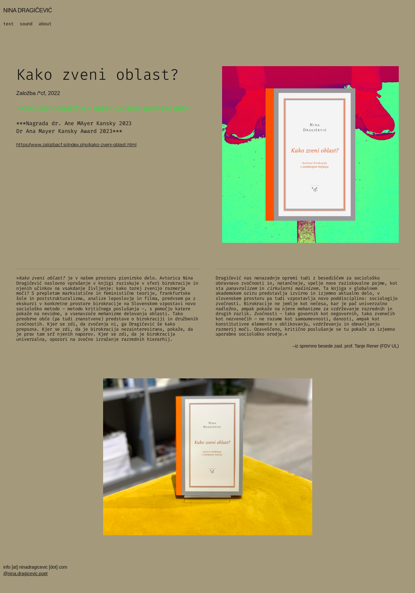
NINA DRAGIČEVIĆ (27, 10)
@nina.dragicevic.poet (25, 573)
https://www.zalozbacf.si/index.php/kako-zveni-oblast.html (76, 144)
